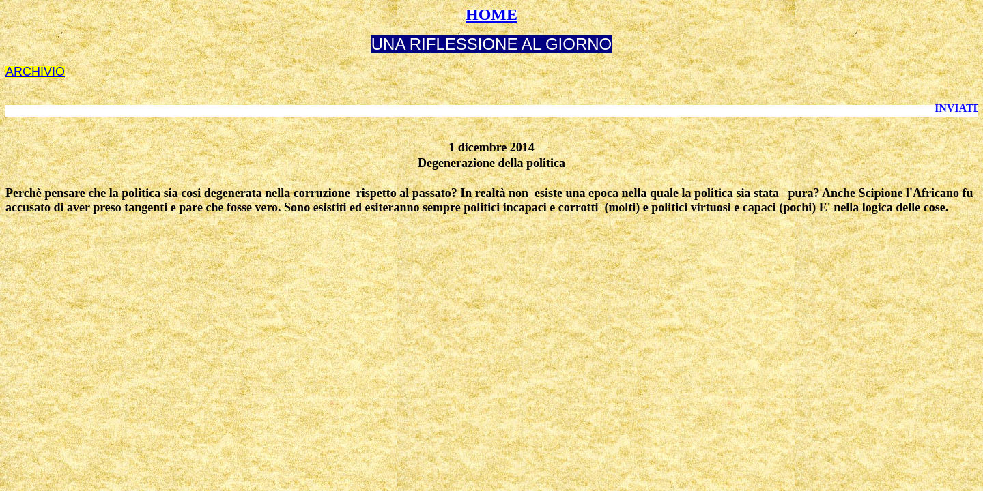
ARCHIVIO (35, 71)
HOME (491, 14)
